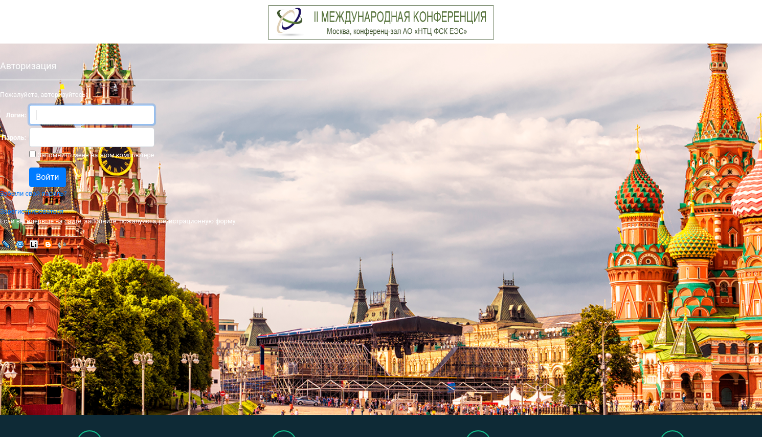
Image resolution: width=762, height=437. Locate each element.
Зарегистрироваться (31, 211)
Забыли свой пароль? (33, 193)
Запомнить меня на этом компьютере (95, 155)
